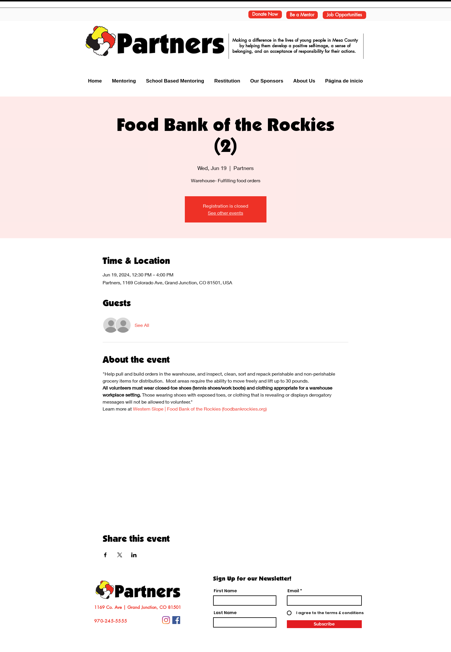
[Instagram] (166, 620)
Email (293, 591)
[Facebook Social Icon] (176, 620)
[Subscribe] (324, 624)
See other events (225, 212)
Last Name (225, 613)
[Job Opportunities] (344, 15)
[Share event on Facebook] (105, 555)
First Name (225, 591)
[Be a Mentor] (302, 15)
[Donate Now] (265, 14)
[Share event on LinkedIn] (134, 555)
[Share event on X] (119, 555)
